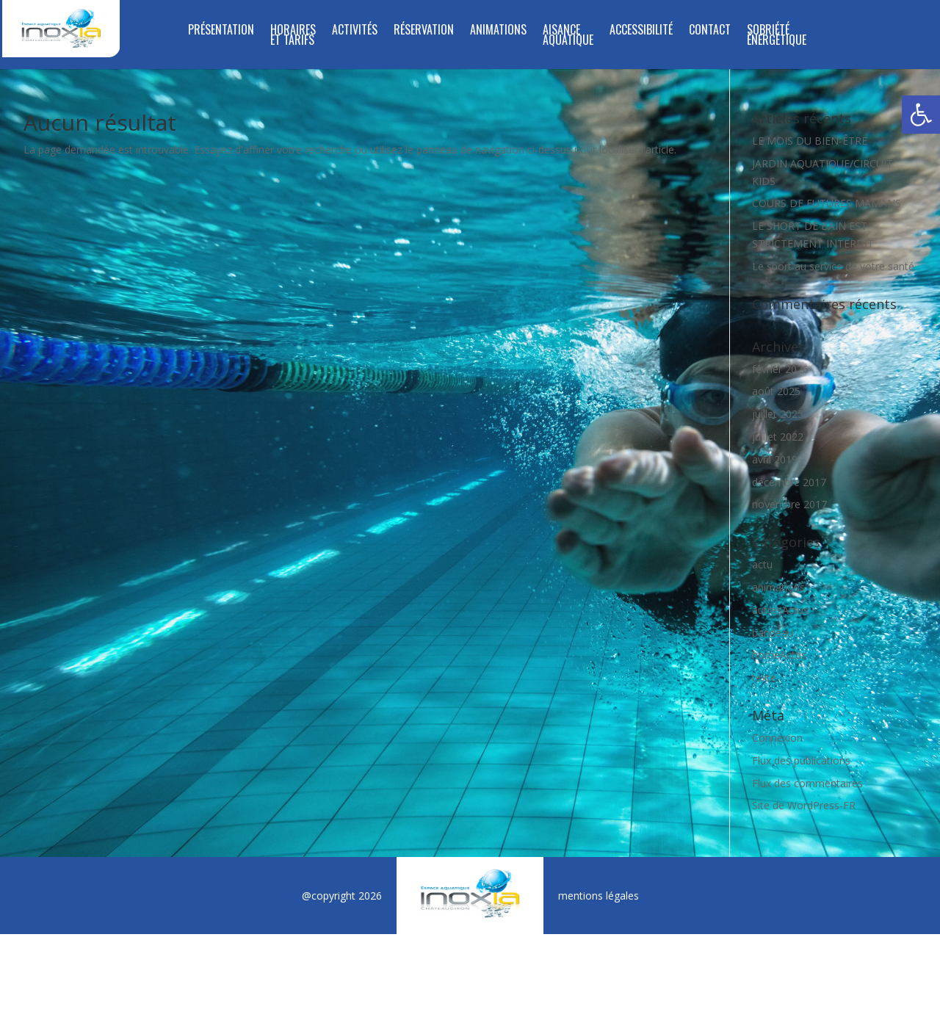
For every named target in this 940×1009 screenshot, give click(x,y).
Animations (498, 31)
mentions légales (598, 896)
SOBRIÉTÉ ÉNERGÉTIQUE (776, 36)
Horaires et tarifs (293, 36)
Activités (354, 31)
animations (778, 587)
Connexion (777, 738)
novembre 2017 (789, 504)
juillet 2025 (777, 414)
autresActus (780, 610)
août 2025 (776, 391)
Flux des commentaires (807, 783)
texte (764, 677)
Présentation (221, 31)
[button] (921, 114)
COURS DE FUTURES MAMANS (826, 203)
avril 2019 (775, 459)
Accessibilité (641, 31)
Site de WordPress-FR (804, 805)
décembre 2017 (789, 482)
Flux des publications (801, 760)
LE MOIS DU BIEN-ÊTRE (809, 141)
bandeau (772, 633)
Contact (710, 31)
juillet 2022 (777, 437)
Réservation (424, 31)
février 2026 (780, 369)
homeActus (779, 655)
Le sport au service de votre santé (833, 266)
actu (762, 564)
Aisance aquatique (568, 36)
